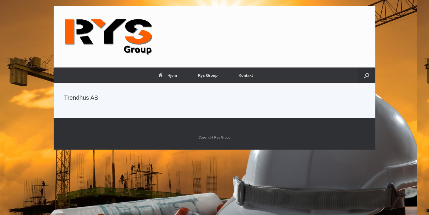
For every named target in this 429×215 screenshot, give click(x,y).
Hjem (167, 75)
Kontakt (245, 75)
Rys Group (207, 75)
